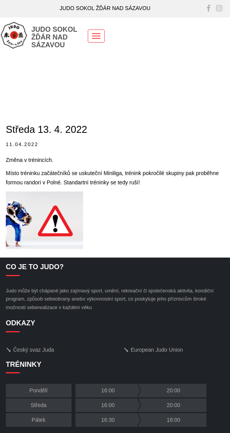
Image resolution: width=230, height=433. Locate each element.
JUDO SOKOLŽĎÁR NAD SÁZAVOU (38, 37)
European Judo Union (153, 350)
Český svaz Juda (30, 350)
